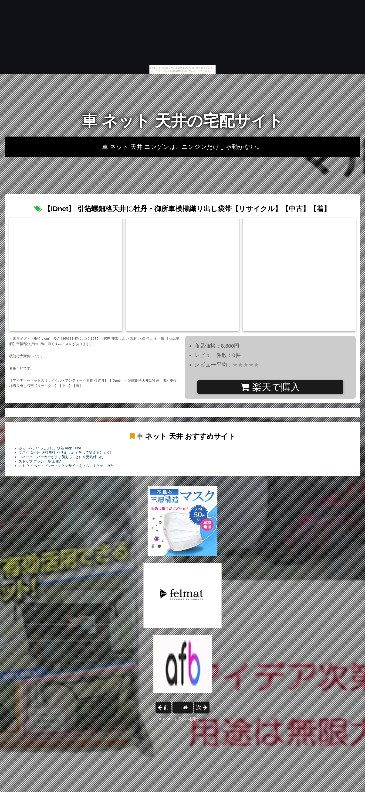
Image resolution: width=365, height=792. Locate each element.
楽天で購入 (270, 387)
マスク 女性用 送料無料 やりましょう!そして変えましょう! (65, 452)
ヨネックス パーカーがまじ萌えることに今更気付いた (61, 457)
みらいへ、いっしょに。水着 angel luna (50, 448)
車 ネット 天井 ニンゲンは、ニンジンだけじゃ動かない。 (182, 146)
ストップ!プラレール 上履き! (41, 461)
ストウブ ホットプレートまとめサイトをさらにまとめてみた (66, 466)
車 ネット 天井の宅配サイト (182, 121)
